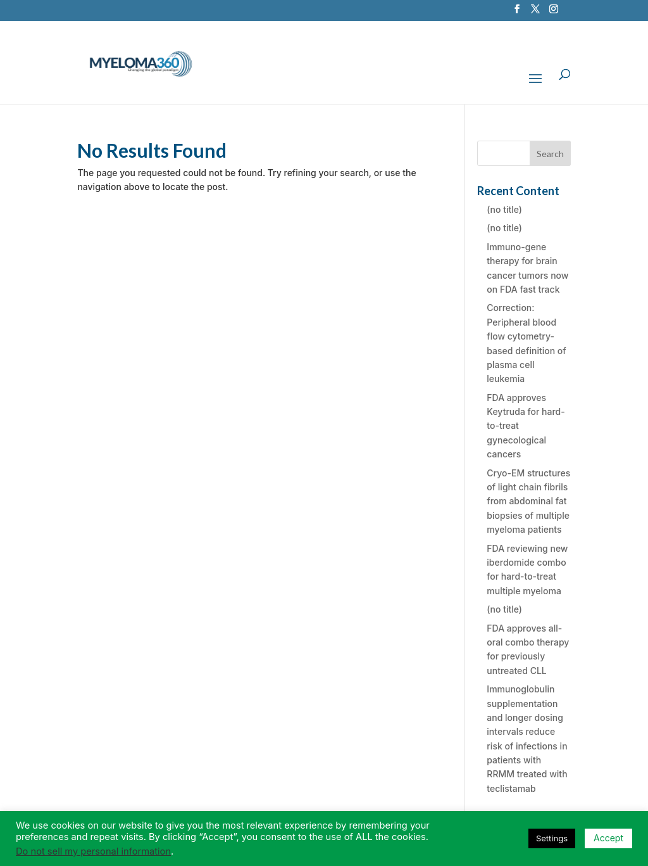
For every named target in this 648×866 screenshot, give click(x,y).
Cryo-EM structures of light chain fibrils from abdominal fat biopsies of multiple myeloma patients (528, 501)
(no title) (504, 209)
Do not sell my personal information (93, 851)
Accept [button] (608, 837)
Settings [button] (552, 838)
